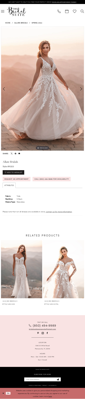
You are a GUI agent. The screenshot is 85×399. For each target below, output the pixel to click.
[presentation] (21, 269)
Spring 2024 (37, 23)
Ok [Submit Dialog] (8, 393)
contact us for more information (59, 212)
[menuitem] (59, 11)
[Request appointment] (67, 11)
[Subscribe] (58, 380)
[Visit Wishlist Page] (74, 11)
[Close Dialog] (3, 393)
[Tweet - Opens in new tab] (12, 153)
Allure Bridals (21, 23)
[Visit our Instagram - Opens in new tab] (43, 333)
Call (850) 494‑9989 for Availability (52, 179)
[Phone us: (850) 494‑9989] (59, 11)
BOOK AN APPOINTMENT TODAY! (64, 2)
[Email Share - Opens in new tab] (19, 153)
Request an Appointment (17, 179)
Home (7, 23)
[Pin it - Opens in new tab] (15, 153)
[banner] (16, 11)
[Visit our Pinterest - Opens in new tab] (38, 333)
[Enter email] (42, 380)
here (50, 396)
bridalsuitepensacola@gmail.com (42, 329)
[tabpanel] (42, 89)
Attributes (9, 185)
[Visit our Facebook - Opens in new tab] (47, 333)
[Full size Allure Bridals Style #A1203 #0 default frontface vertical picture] (42, 89)
